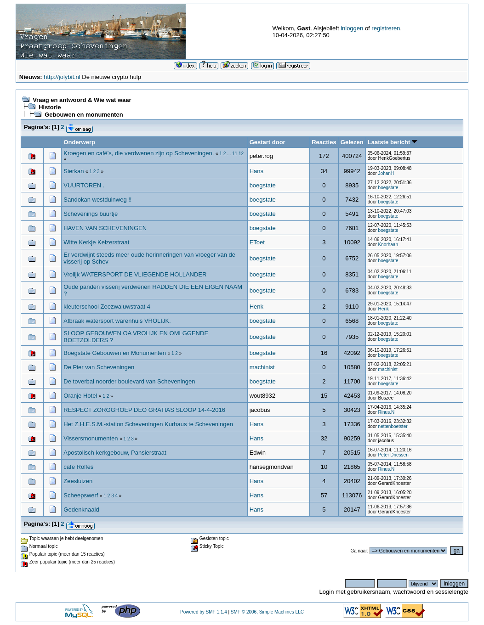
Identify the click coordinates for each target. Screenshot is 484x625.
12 (241, 153)
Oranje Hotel (80, 395)
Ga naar (358, 550)
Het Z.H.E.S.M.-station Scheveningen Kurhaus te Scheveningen (148, 424)
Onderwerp (79, 142)
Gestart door (267, 142)
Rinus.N (386, 412)
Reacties (324, 142)
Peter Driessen (393, 454)
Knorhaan (388, 244)
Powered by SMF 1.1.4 (203, 611)
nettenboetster (393, 426)
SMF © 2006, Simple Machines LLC (267, 611)
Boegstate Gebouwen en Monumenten (115, 352)
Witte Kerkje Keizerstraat (96, 242)
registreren (385, 28)
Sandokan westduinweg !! (97, 199)
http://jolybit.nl (62, 76)
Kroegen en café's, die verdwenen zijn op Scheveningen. (138, 153)
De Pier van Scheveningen (98, 367)
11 (234, 153)
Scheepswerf (81, 495)
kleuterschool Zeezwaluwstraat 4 (106, 306)
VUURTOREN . (83, 185)
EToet (257, 242)
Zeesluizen (77, 481)
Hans (256, 171)
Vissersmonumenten (90, 438)
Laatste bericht (392, 142)
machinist (262, 367)
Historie (50, 107)
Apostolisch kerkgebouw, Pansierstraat (114, 452)
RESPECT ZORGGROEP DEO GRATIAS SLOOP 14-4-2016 (144, 409)
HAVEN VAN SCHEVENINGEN (105, 228)
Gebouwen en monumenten (84, 114)
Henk (256, 306)
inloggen (352, 28)
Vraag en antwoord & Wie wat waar (82, 99)
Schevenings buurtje (90, 213)
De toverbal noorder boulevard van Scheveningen (129, 381)
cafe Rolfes (78, 466)
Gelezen (352, 142)
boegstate (263, 185)
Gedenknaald (81, 509)
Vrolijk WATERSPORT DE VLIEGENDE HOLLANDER (134, 274)
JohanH (386, 173)
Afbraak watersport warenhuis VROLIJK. (117, 320)
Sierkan (73, 171)
